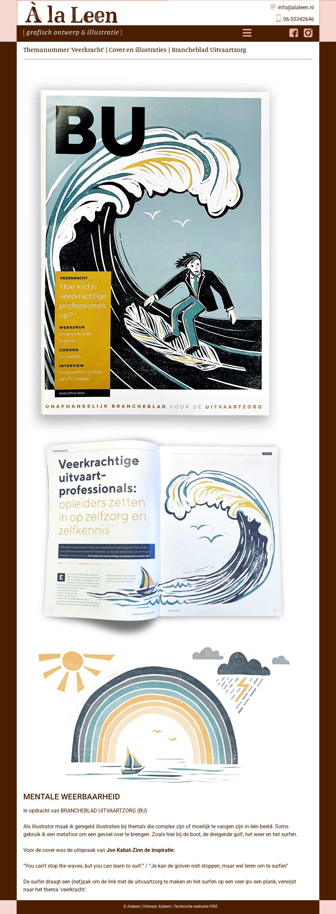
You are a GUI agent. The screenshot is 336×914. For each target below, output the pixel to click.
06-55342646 (298, 19)
